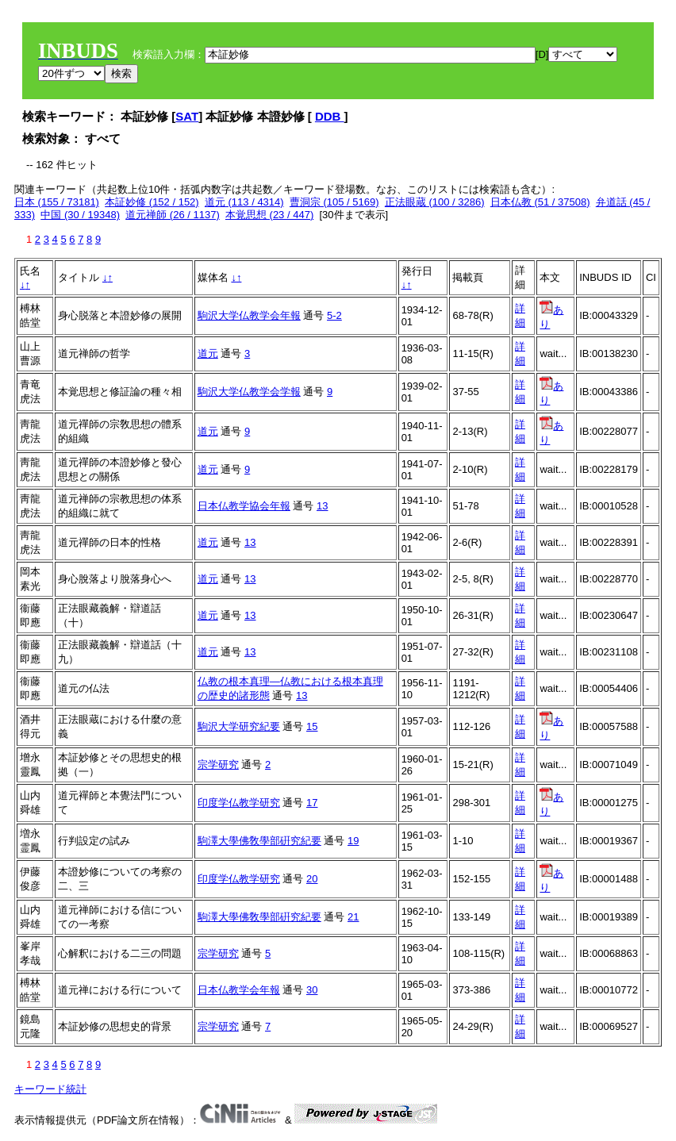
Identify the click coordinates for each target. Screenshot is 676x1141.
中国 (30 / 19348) (80, 215)
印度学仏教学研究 (239, 803)
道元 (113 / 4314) (244, 202)
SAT (186, 116)
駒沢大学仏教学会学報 (249, 392)
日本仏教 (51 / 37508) (540, 202)
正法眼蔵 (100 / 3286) (435, 202)
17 (311, 803)
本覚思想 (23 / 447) (269, 215)
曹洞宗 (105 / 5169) (334, 202)
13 (322, 506)
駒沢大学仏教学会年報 (249, 315)
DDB (329, 116)
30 (311, 990)
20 (311, 879)
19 (353, 841)
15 (311, 726)
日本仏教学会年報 (239, 990)
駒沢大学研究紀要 (239, 726)
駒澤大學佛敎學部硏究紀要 (259, 841)
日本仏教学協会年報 (244, 506)
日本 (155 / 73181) (56, 202)
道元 (208, 353)
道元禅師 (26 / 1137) (172, 215)
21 (353, 917)
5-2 (334, 315)
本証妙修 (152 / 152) (152, 202)
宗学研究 (218, 764)
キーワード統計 (50, 1089)
